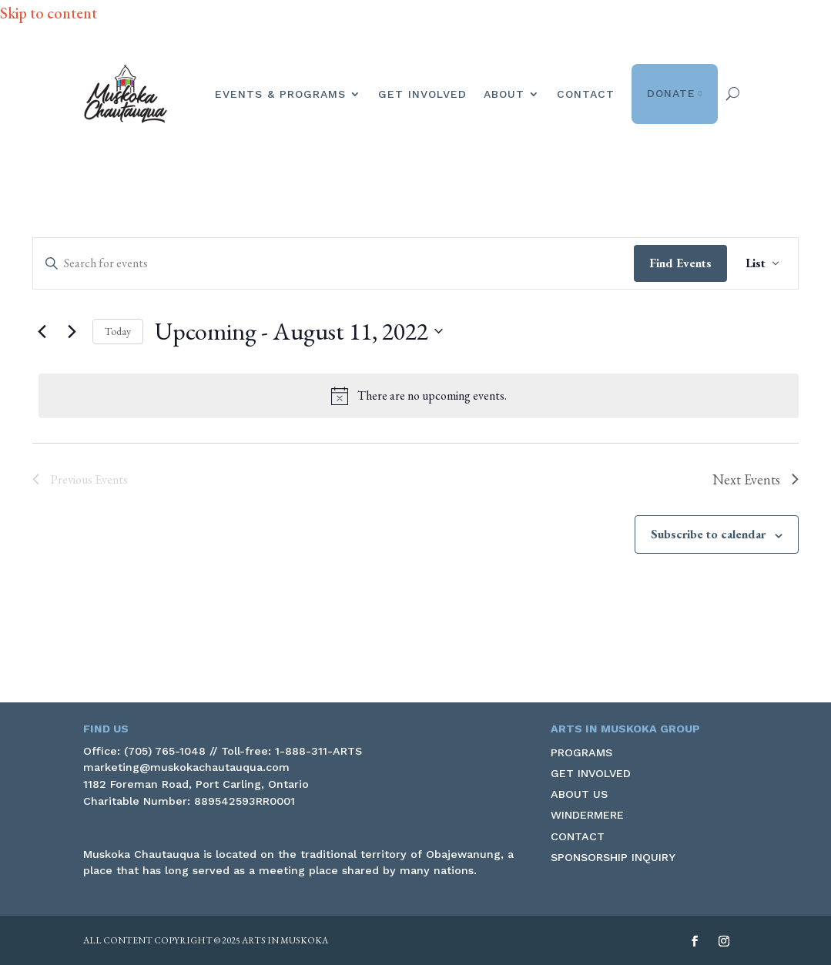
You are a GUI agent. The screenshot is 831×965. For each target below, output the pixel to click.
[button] (694, 942)
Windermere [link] (587, 815)
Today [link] (118, 331)
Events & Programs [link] (280, 94)
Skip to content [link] (48, 13)
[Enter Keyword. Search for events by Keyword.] (333, 263)
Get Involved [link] (422, 94)
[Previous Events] (41, 331)
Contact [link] (586, 94)
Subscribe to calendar (708, 534)
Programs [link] (581, 752)
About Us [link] (579, 794)
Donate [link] (674, 94)
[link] (125, 93)
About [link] (504, 94)
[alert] (419, 396)
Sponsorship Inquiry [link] (613, 857)
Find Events (680, 263)
